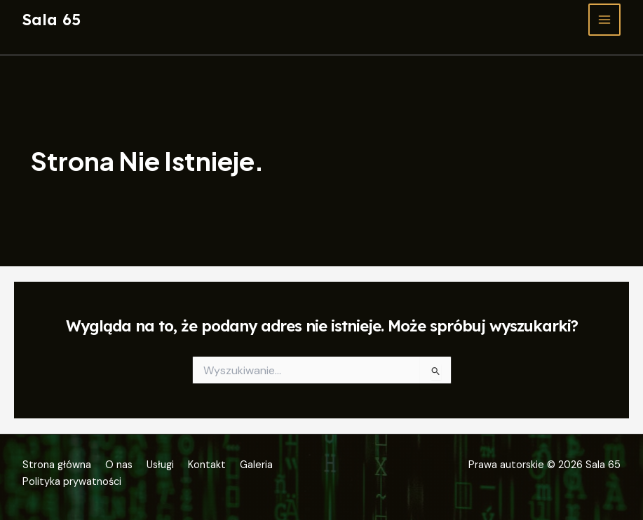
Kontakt (207, 465)
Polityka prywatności (71, 481)
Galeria (256, 465)
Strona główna (56, 465)
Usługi (160, 465)
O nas (119, 465)
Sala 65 (51, 19)
